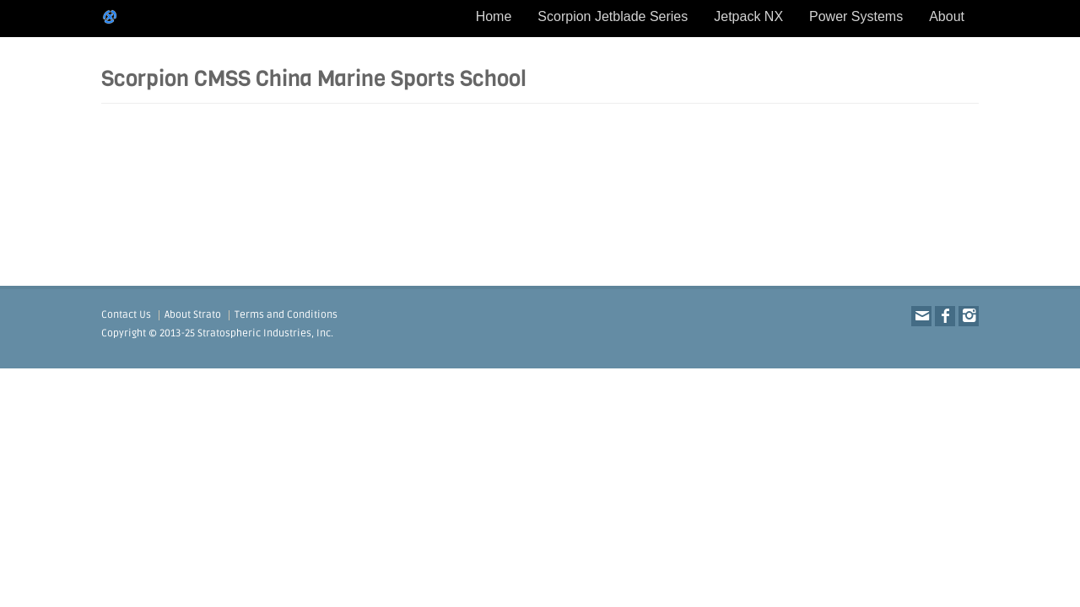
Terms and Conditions (286, 315)
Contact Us (126, 315)
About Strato (193, 315)
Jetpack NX (748, 16)
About (946, 16)
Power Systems (856, 16)
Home (494, 16)
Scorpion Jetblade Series (612, 16)
